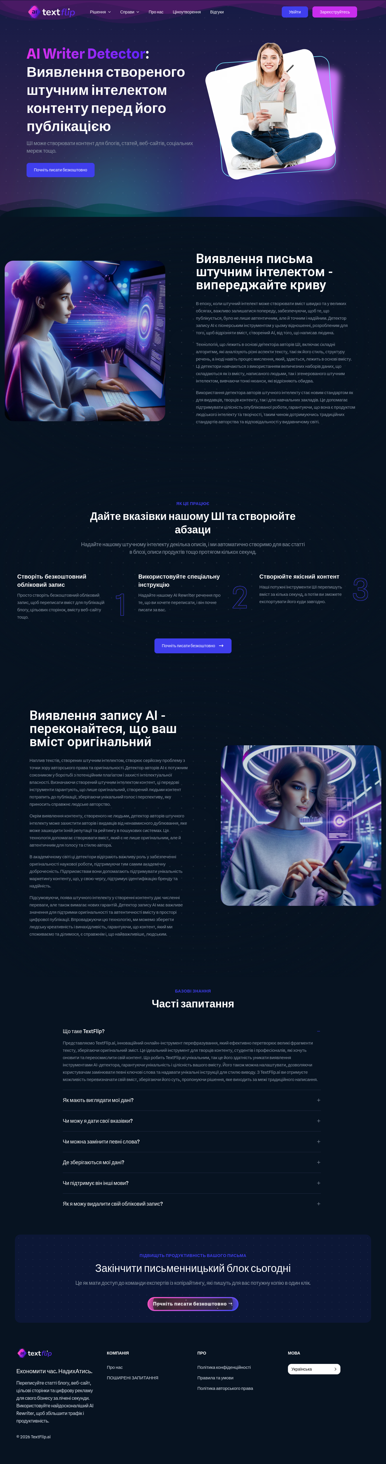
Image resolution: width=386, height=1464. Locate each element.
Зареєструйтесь (335, 12)
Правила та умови (215, 1378)
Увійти (295, 12)
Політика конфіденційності (224, 1367)
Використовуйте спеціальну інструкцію (179, 580)
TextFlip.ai (41, 1436)
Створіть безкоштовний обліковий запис (51, 580)
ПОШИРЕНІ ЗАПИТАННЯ (132, 1378)
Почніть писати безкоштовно (60, 170)
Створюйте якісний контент (299, 576)
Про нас (115, 1367)
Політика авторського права (225, 1388)
